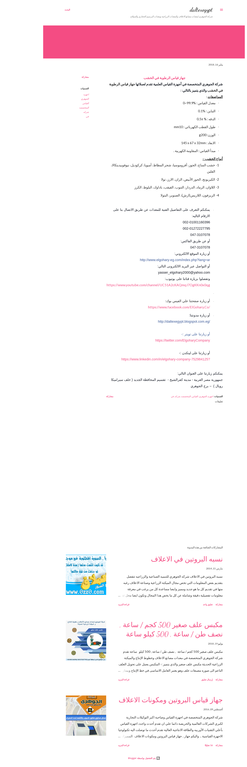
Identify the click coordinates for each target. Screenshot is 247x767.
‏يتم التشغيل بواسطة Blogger (124, 758)
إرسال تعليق (186, 679)
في (66, 116)
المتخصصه (63, 107)
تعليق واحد (187, 604)
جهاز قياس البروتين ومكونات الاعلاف (150, 700)
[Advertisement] (149, 507)
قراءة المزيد (103, 604)
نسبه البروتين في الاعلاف (166, 559)
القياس (65, 103)
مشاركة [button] (64, 77)
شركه (65, 112)
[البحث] (47, 10)
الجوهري (64, 98)
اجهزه (65, 94)
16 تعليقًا (188, 745)
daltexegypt (180, 9)
